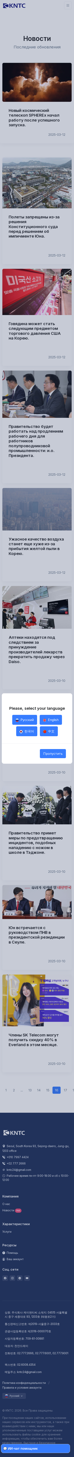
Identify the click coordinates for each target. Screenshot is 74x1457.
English (51, 720)
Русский (25, 720)
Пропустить (53, 754)
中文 (48, 731)
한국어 (27, 731)
